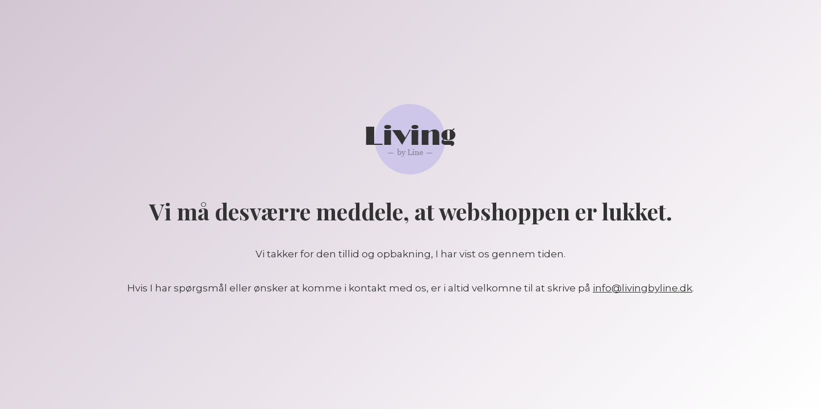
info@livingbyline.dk (642, 288)
